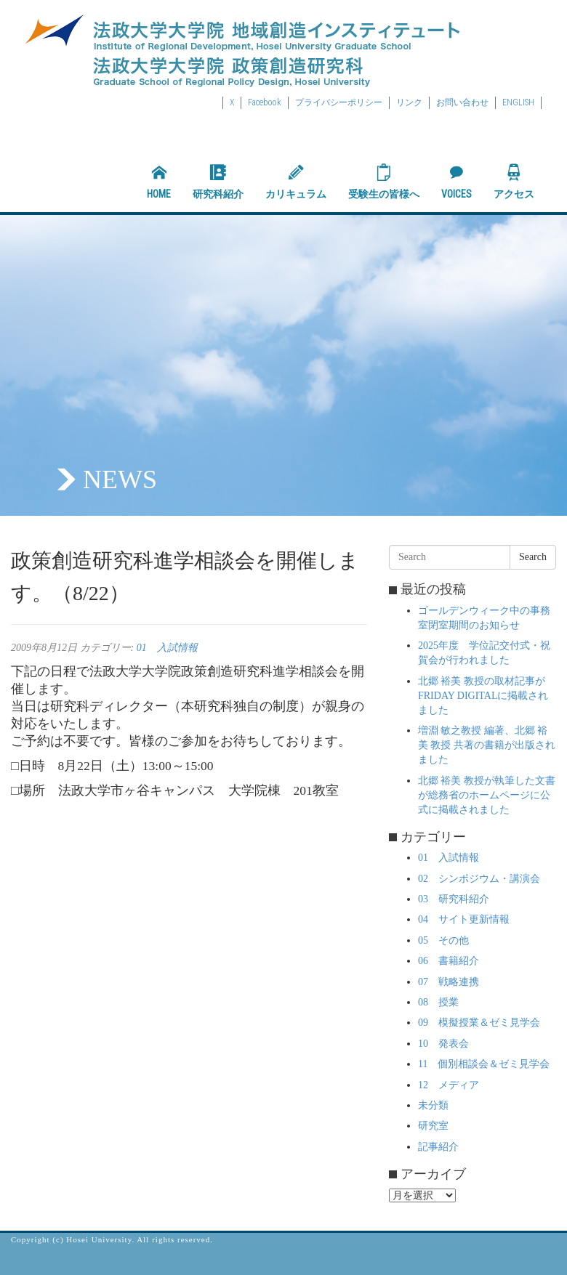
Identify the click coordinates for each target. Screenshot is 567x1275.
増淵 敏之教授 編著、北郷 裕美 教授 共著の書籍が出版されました (486, 745)
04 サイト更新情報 (464, 919)
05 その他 (443, 940)
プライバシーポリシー (338, 102)
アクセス (514, 181)
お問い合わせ (462, 102)
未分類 (433, 1105)
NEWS (120, 479)
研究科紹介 (218, 181)
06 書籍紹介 (448, 960)
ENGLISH (518, 102)
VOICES (456, 181)
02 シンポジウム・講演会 (479, 878)
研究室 (433, 1125)
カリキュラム (295, 181)
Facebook (264, 102)
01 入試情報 (167, 647)
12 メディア (448, 1085)
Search (533, 556)
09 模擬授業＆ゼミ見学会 (479, 1022)
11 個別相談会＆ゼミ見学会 (484, 1064)
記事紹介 (438, 1146)
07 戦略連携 (448, 981)
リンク (409, 102)
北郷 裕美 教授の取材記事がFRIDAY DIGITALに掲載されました (483, 696)
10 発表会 (443, 1043)
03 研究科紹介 (453, 899)
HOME (159, 181)
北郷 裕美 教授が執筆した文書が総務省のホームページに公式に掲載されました (486, 795)
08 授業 (438, 1002)
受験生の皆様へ (383, 181)
